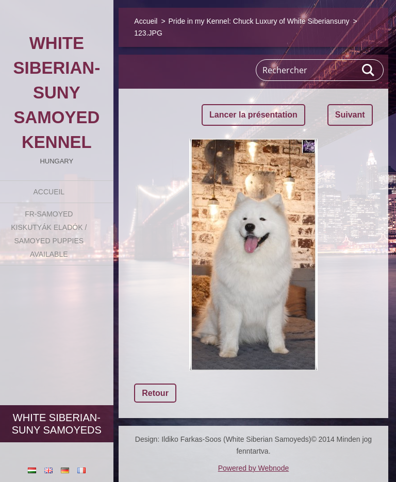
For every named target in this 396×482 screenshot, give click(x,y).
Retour (155, 393)
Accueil (48, 192)
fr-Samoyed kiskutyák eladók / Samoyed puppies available (49, 234)
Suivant (350, 114)
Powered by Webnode (253, 468)
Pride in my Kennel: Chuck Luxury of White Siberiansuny (259, 21)
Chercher (368, 70)
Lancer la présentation (253, 114)
